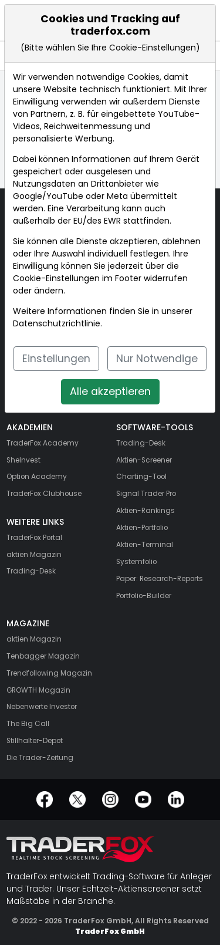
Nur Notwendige (157, 359)
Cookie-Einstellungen (56, 278)
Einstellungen (56, 359)
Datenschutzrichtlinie (56, 323)
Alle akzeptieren (110, 391)
